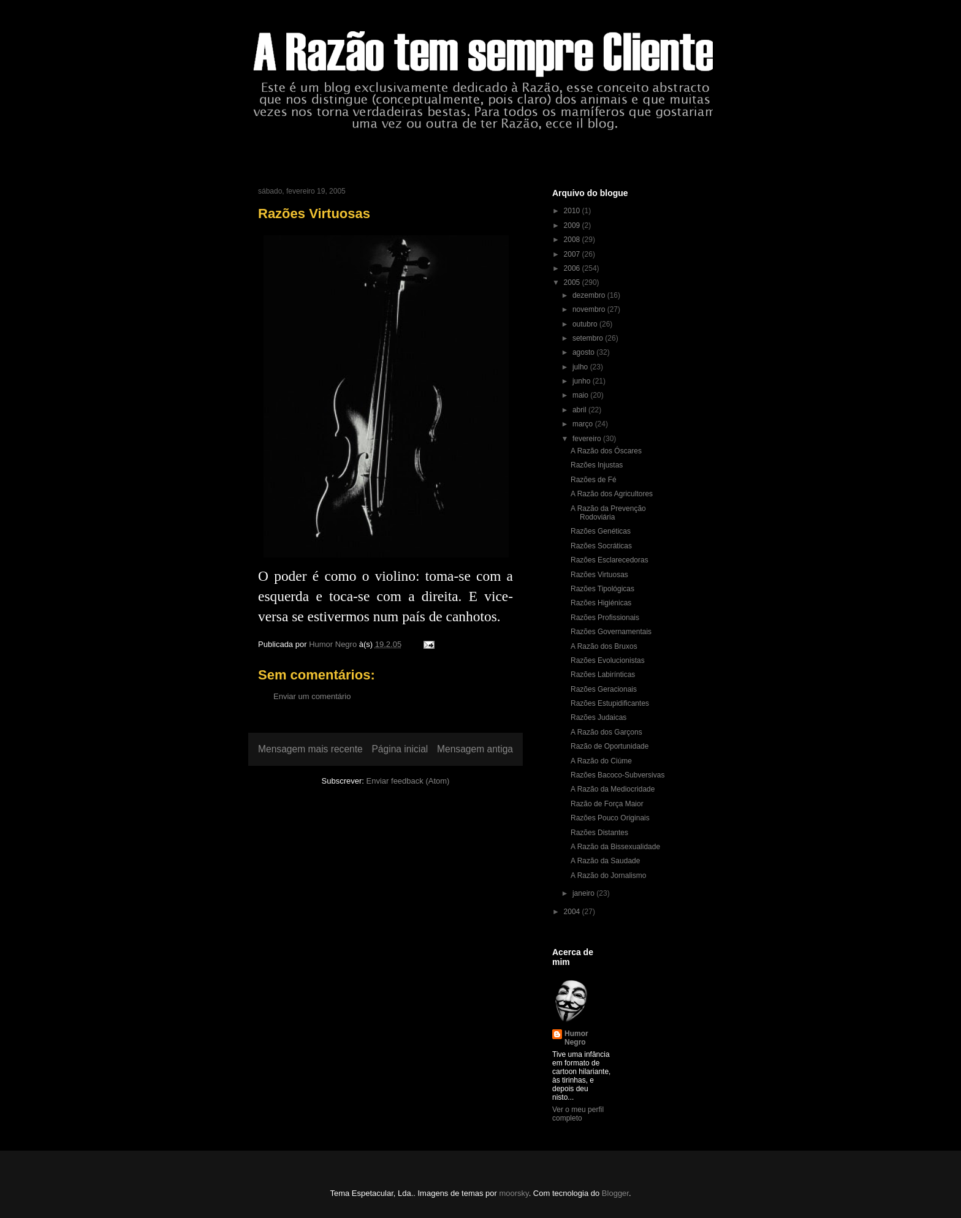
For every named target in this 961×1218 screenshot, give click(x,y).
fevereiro (587, 438)
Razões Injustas (597, 465)
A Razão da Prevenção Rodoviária (608, 512)
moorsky (513, 1193)
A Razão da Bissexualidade (615, 846)
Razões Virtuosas (599, 574)
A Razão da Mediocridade (613, 789)
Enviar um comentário (312, 696)
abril (580, 410)
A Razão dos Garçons (606, 732)
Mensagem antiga (475, 749)
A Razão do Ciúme (601, 761)
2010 (573, 210)
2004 (573, 911)
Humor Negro (576, 1037)
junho (582, 381)
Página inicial (399, 749)
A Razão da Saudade (605, 861)
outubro (585, 324)
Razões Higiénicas (601, 603)
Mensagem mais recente (310, 749)
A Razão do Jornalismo (608, 875)
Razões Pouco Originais (610, 818)
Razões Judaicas (598, 717)
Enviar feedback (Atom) (408, 780)
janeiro (584, 893)
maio (581, 395)
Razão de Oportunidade (609, 746)
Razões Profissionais (605, 617)
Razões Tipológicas (602, 588)
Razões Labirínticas (603, 674)
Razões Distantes (599, 832)
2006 (573, 268)
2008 (573, 239)
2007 (573, 254)
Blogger (615, 1193)
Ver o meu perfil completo (578, 1113)
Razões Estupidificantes (610, 703)
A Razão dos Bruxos (604, 646)
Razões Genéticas (601, 531)
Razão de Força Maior (607, 804)
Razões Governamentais (611, 631)
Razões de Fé (594, 479)
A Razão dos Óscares (606, 451)
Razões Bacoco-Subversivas (617, 775)
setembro (588, 338)
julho (581, 367)
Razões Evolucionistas (608, 660)
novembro (589, 309)
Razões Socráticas (601, 546)
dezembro (589, 295)
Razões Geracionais (604, 689)
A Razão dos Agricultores (612, 494)
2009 (573, 225)
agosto (584, 352)
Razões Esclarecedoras (609, 560)
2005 (573, 282)
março (583, 424)
